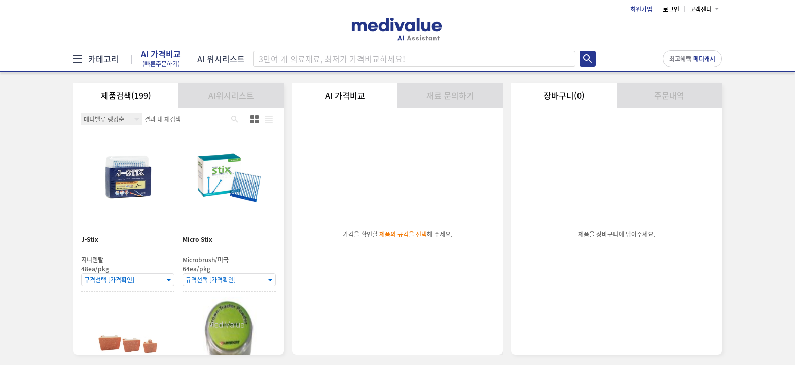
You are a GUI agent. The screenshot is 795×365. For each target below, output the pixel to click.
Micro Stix (197, 239)
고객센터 (701, 9)
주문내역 (669, 95)
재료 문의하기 (450, 95)
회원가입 (641, 9)
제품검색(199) (126, 95)
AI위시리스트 (231, 95)
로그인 (671, 9)
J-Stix (89, 239)
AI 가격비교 (161, 58)
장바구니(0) (564, 95)
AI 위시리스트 (221, 58)
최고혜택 (692, 58)
